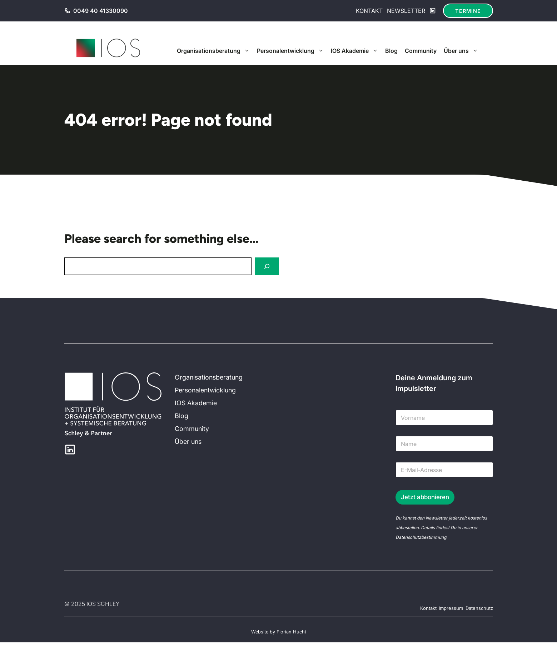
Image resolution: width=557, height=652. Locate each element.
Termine (468, 11)
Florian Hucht (291, 632)
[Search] (267, 266)
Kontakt (369, 10)
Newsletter (406, 10)
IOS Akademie (356, 50)
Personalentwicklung (292, 50)
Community (421, 50)
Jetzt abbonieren (425, 497)
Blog (391, 50)
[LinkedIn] (432, 10)
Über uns (463, 50)
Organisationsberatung (215, 50)
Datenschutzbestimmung (421, 537)
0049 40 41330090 (100, 10)
